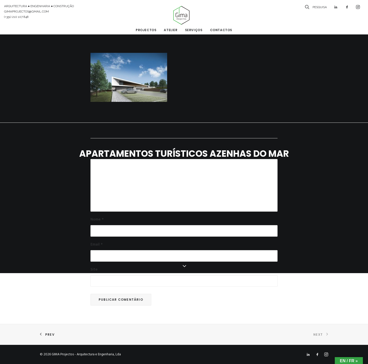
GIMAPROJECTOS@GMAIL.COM (26, 11)
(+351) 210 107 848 (16, 17)
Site (94, 269)
